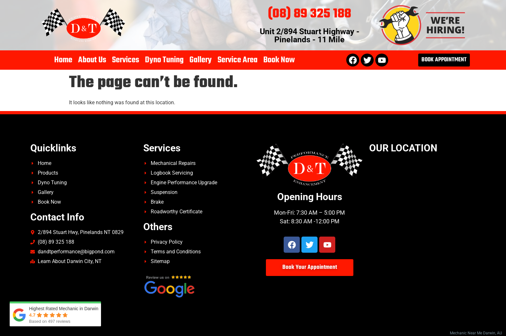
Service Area (238, 60)
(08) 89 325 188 (309, 14)
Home (63, 60)
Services (125, 60)
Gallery (200, 60)
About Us (92, 60)
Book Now (279, 60)
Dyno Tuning (164, 60)
